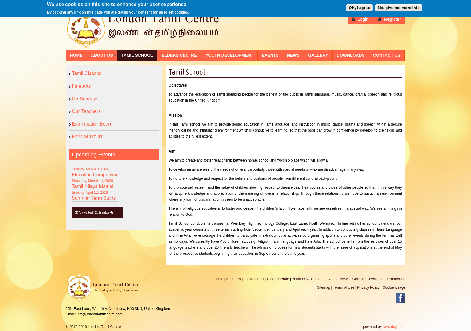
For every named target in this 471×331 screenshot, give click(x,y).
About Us (233, 279)
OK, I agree (359, 7)
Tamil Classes (87, 73)
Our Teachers (86, 111)
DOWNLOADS (351, 55)
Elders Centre (278, 279)
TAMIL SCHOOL (137, 55)
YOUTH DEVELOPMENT (229, 55)
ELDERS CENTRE (179, 55)
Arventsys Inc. (394, 327)
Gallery (358, 279)
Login (363, 19)
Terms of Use (343, 287)
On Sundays (85, 98)
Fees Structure (87, 136)
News (344, 279)
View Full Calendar (94, 213)
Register (392, 19)
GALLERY (318, 55)
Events (331, 279)
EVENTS (270, 55)
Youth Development (307, 279)
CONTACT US (386, 55)
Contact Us (396, 279)
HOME (76, 55)
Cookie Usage (394, 287)
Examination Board (92, 123)
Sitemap (323, 287)
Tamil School (254, 279)
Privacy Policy (368, 287)
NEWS (293, 55)
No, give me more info (399, 7)
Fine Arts (81, 86)
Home (218, 279)
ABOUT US (102, 55)
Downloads (375, 279)
